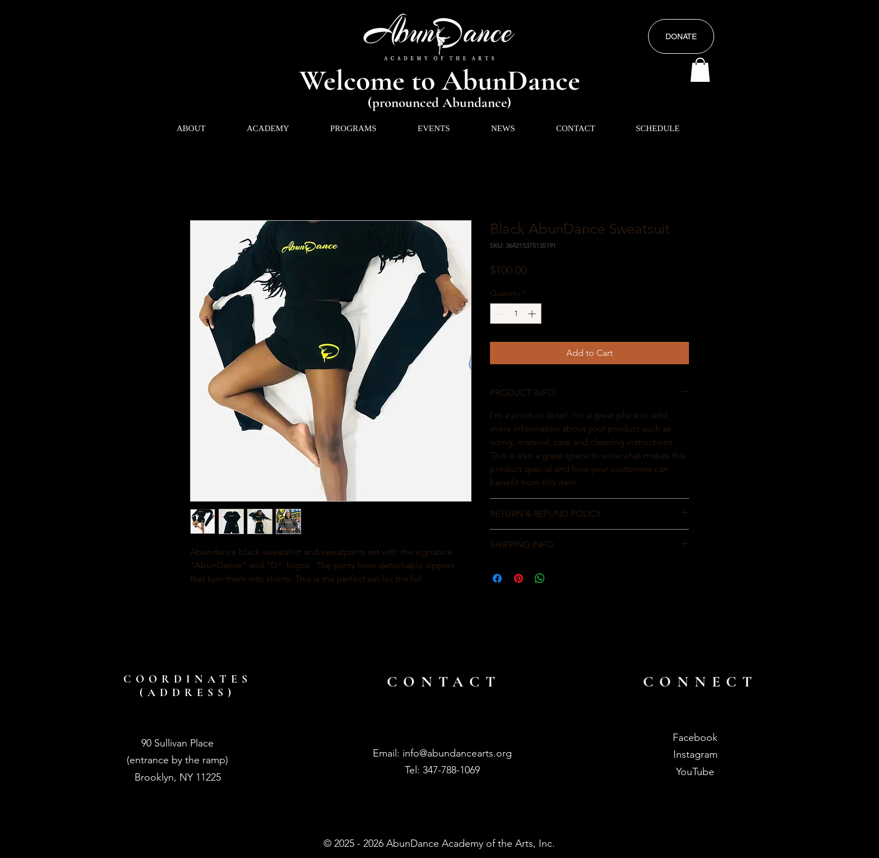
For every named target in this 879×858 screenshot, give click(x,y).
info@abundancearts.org (457, 753)
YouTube (695, 772)
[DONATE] (681, 36)
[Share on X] (561, 578)
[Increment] (533, 313)
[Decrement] (499, 313)
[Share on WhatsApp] (540, 578)
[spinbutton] (516, 313)
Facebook (695, 737)
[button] (700, 70)
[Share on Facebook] (497, 578)
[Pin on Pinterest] (518, 578)
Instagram (695, 754)
